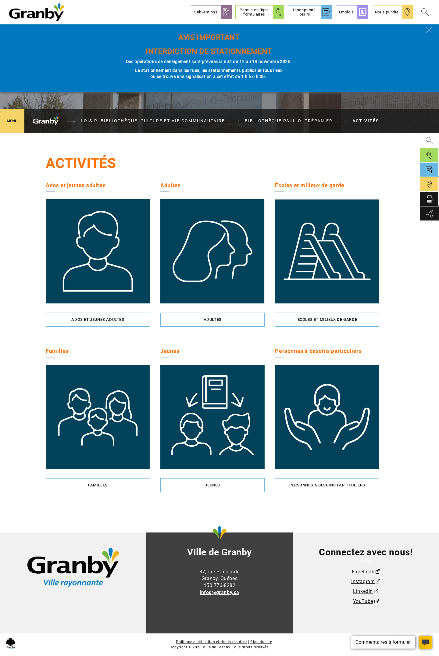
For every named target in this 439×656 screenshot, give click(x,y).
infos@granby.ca (219, 592)
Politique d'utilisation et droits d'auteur (211, 642)
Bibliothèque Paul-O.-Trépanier (289, 120)
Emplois (346, 12)
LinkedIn (363, 591)
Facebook (363, 572)
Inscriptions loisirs (304, 12)
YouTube (363, 601)
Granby (45, 121)
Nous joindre (387, 12)
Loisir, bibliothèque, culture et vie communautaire (153, 120)
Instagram (363, 581)
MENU (15, 120)
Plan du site (261, 642)
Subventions (206, 12)
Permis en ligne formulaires (254, 12)
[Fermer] (429, 30)
